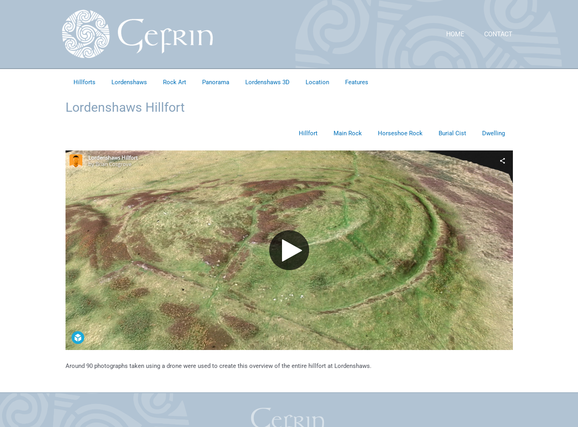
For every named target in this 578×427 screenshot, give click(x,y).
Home (455, 34)
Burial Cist (452, 133)
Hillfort (308, 133)
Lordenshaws (129, 82)
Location (317, 82)
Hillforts (84, 82)
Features (356, 82)
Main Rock (348, 133)
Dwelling (493, 133)
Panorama (215, 82)
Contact (498, 34)
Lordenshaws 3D (267, 82)
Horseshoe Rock (400, 133)
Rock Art (174, 82)
